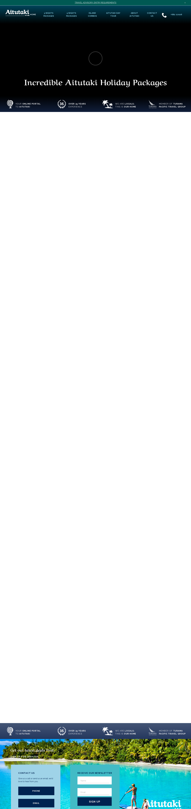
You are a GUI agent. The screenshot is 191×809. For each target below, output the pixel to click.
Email (36, 803)
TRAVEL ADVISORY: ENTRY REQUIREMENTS (95, 2)
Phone (36, 791)
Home (33, 14)
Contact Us (152, 14)
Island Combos (92, 14)
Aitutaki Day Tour (113, 14)
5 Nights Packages (71, 14)
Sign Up (94, 801)
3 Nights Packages (48, 14)
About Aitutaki (134, 14)
